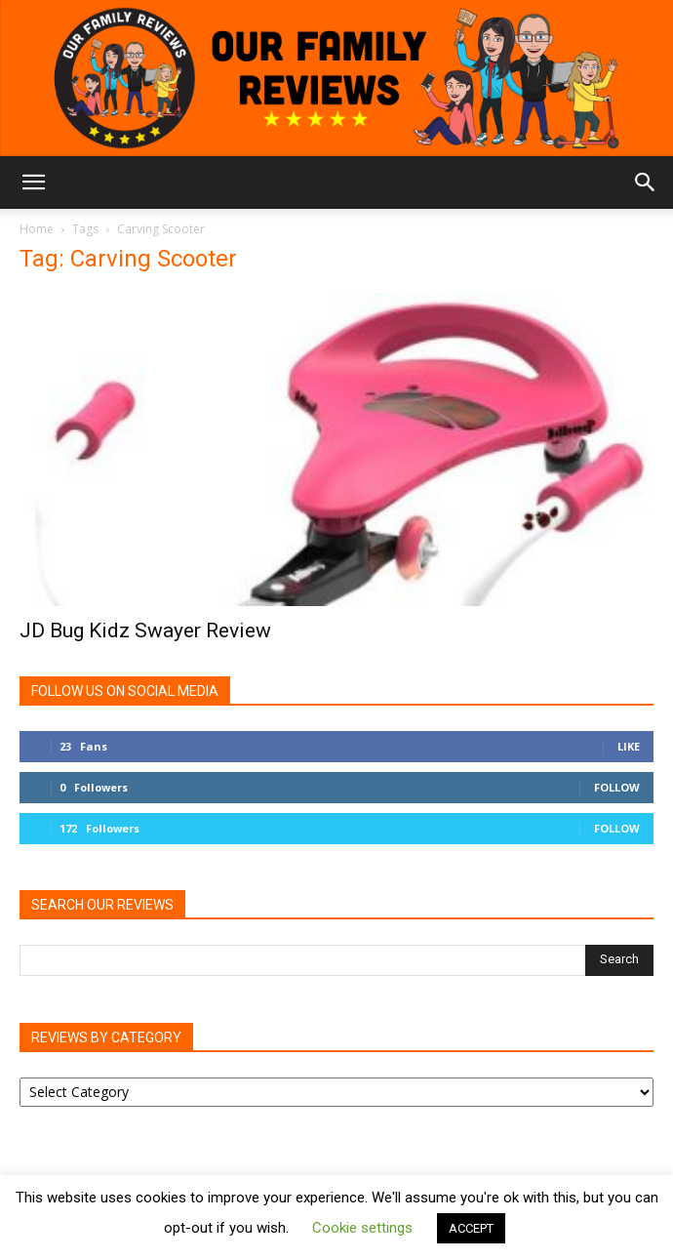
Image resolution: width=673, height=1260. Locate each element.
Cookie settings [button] (362, 1228)
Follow (617, 787)
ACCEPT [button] (471, 1228)
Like (628, 746)
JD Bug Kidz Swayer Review (145, 630)
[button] (33, 182)
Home (37, 229)
